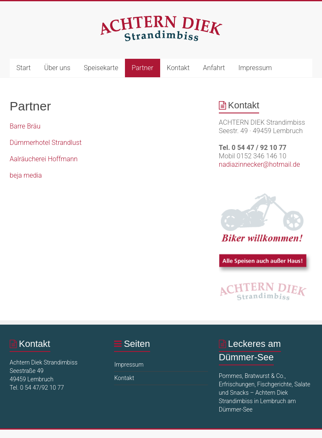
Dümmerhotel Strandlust (46, 143)
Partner (142, 68)
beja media (26, 175)
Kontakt (178, 68)
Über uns (57, 68)
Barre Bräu (25, 126)
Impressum (255, 68)
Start (23, 68)
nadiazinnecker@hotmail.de (259, 164)
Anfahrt (214, 68)
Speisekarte (101, 68)
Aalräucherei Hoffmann (44, 159)
